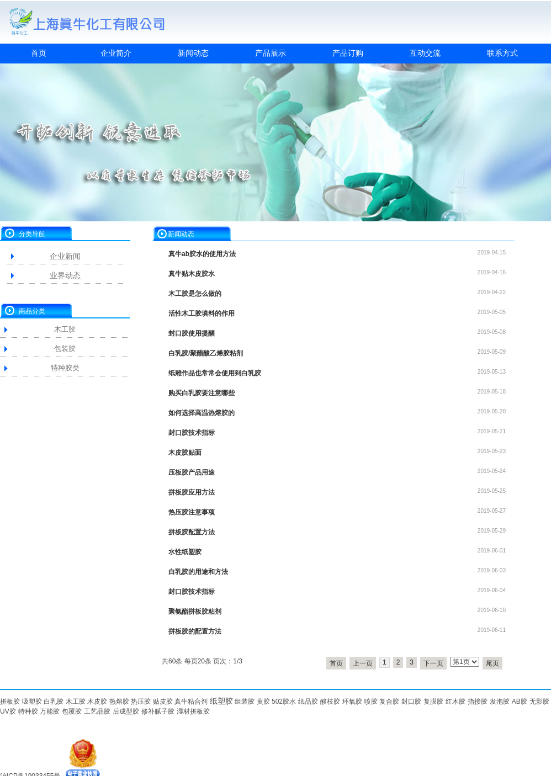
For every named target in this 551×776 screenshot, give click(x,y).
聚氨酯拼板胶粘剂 (194, 611)
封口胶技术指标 (191, 433)
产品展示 (270, 53)
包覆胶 (72, 711)
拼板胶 (10, 701)
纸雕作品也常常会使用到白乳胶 (214, 373)
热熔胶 (119, 701)
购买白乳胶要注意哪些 (201, 393)
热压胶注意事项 (191, 512)
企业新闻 (65, 256)
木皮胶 (97, 701)
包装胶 (65, 348)
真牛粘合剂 (191, 701)
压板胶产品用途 (191, 472)
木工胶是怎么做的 (194, 293)
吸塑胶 (32, 701)
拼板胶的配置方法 (194, 631)
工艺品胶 (97, 711)
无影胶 (539, 701)
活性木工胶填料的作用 (201, 313)
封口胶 (411, 701)
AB (516, 701)
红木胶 (455, 701)
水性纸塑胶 (185, 552)
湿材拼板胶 (193, 711)
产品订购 (347, 53)
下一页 (433, 663)
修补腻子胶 (157, 711)
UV (4, 711)
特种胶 (28, 711)
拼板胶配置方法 (191, 532)
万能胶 (50, 711)
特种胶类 (65, 368)
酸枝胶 (330, 701)
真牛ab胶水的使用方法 (202, 254)
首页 (38, 53)
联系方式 (502, 53)
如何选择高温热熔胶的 (201, 413)
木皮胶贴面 (185, 452)
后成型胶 (126, 711)
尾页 (492, 663)
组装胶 (245, 701)
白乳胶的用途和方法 (198, 572)
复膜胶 (433, 701)
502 (277, 701)
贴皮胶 (163, 701)
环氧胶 (352, 701)
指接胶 (478, 701)
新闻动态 (193, 53)
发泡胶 (500, 701)
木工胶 (65, 329)
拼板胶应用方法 (191, 492)
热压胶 (141, 701)
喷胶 (371, 701)
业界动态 (65, 275)
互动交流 (425, 53)
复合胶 (389, 701)
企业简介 (115, 53)
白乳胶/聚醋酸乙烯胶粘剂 (205, 353)
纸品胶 (308, 701)
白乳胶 (53, 701)
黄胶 (263, 701)
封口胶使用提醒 (191, 333)
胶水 (289, 701)
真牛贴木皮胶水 (191, 274)
